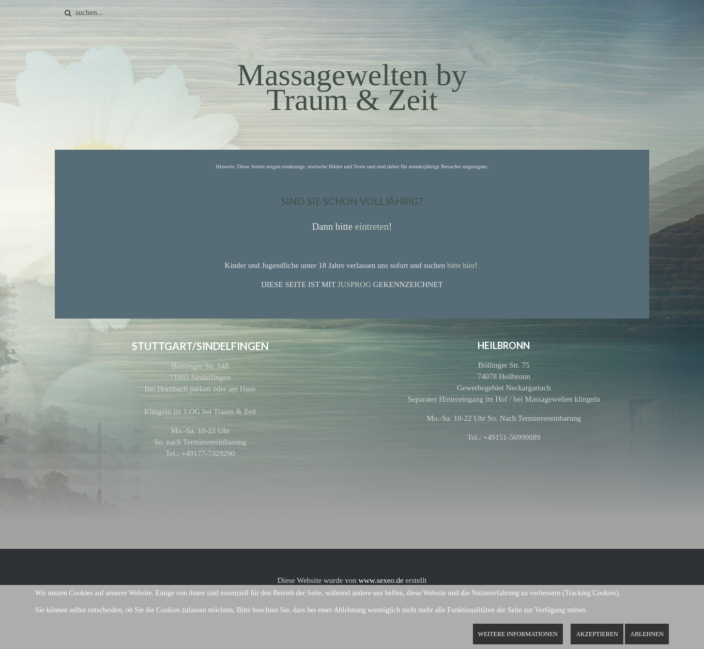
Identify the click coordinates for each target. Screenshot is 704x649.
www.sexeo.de (380, 580)
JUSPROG (354, 284)
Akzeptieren (597, 634)
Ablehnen (647, 634)
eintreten (372, 226)
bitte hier (461, 265)
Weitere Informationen (518, 634)
